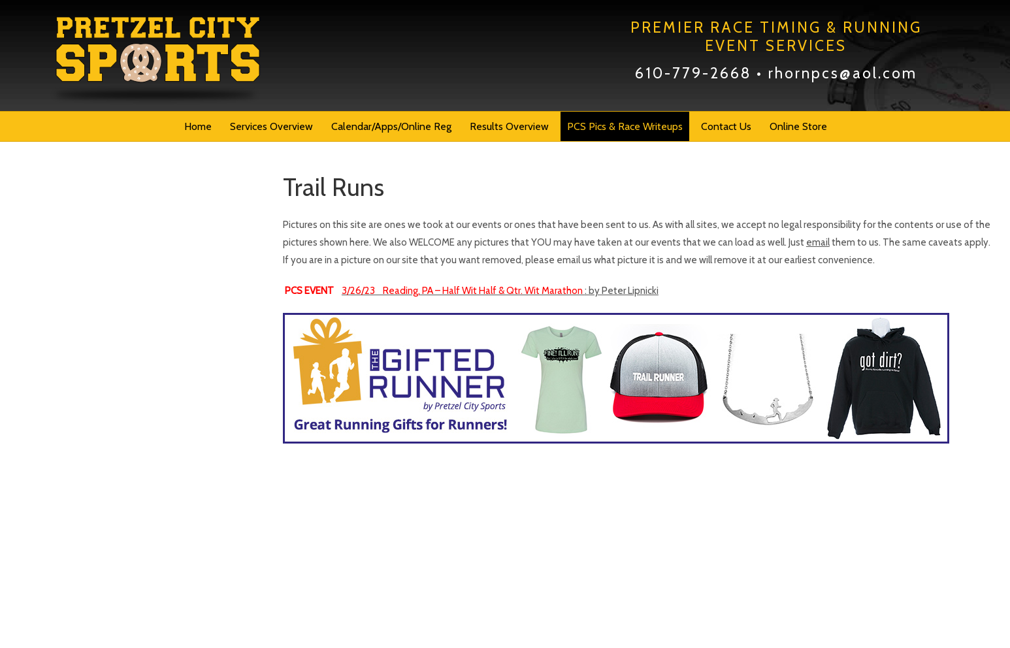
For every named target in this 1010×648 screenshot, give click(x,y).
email (818, 242)
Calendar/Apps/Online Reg (391, 126)
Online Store (798, 126)
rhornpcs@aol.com (842, 73)
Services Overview (271, 126)
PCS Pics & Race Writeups (625, 126)
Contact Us (726, 126)
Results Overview (509, 126)
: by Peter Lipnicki (500, 291)
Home (198, 126)
